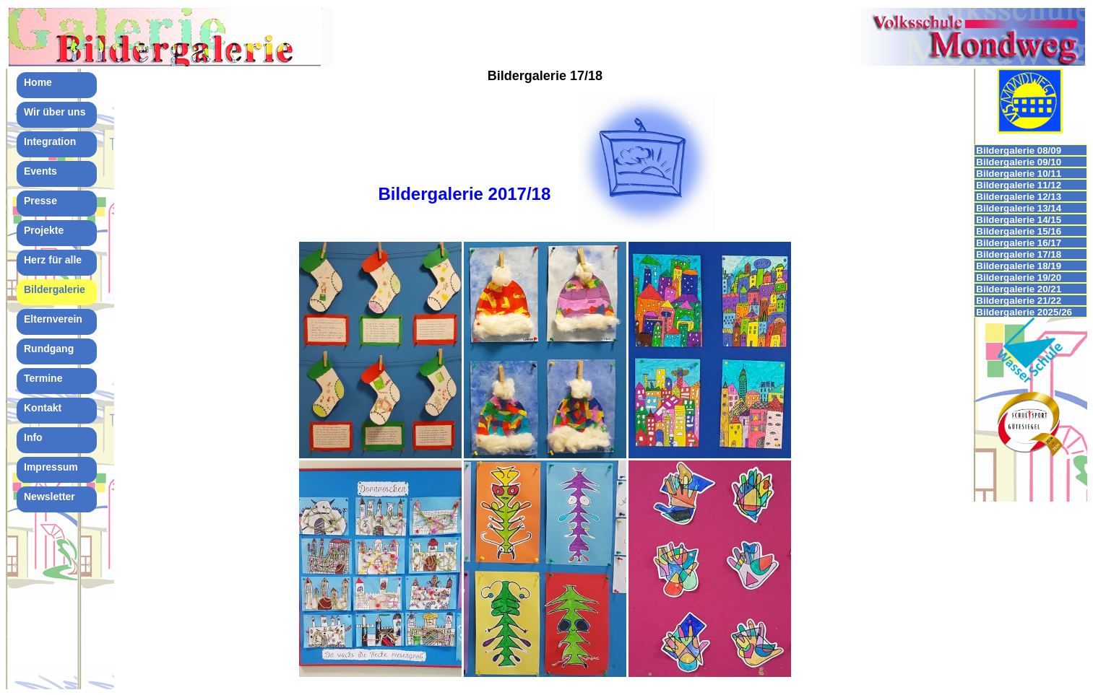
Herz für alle (53, 260)
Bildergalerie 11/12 (1018, 185)
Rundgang (49, 348)
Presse (40, 200)
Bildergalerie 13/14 (1018, 208)
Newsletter (49, 496)
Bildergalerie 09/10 (1018, 162)
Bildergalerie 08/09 (1018, 150)
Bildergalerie (54, 289)
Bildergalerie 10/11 (1018, 173)
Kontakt (42, 408)
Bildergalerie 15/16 (1018, 231)
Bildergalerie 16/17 (1018, 242)
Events (40, 171)
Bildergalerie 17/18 (1018, 254)
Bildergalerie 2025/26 (1024, 312)
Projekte (44, 230)
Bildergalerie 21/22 (1018, 300)
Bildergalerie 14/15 (1018, 219)
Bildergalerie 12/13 (1018, 196)
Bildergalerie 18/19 (1018, 266)
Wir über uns (54, 112)
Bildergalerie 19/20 (1018, 277)
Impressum (51, 467)
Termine (43, 378)
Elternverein (53, 319)
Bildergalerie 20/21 (1018, 289)
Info (33, 437)
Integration (50, 141)
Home (38, 82)
